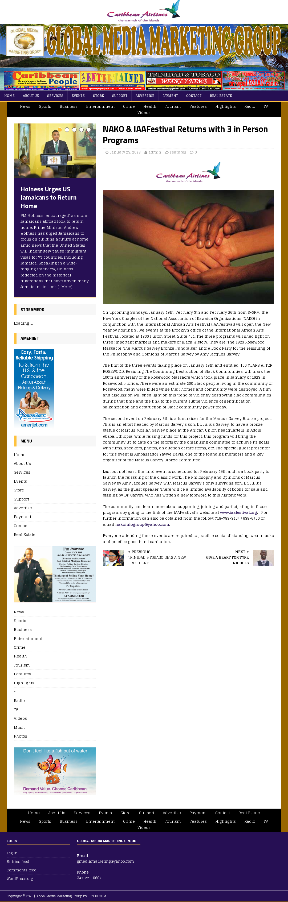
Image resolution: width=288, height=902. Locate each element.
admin (154, 152)
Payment (170, 95)
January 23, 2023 (125, 152)
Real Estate (221, 95)
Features (198, 106)
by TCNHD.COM (94, 896)
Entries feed (18, 862)
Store (98, 95)
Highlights (225, 106)
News (25, 106)
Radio (249, 106)
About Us (31, 95)
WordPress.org (20, 879)
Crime (129, 106)
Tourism (173, 106)
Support (119, 95)
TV (266, 106)
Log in (12, 853)
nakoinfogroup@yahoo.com (142, 524)
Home (9, 95)
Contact (194, 95)
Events (78, 95)
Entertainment (100, 106)
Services (55, 95)
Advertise (145, 95)
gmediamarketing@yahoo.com (105, 861)
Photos (20, 736)
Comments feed (21, 870)
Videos (144, 112)
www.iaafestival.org (238, 512)
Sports (45, 106)
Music (20, 727)
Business (69, 106)
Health (149, 106)
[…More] (65, 286)
